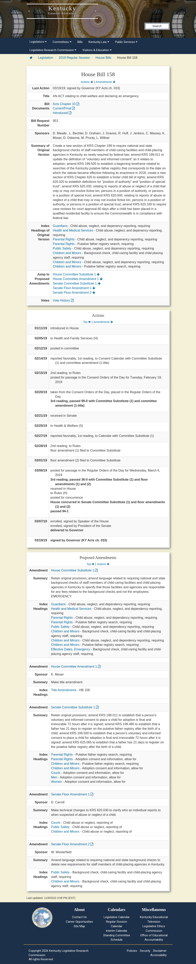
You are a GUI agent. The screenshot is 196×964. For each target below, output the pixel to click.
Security (145, 951)
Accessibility (158, 955)
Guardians (60, 226)
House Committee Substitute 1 (76, 274)
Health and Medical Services (73, 230)
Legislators (38, 42)
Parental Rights (63, 239)
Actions (87, 81)
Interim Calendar (116, 931)
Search (157, 26)
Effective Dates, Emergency (70, 649)
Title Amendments (63, 690)
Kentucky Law (99, 42)
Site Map (79, 926)
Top (87, 322)
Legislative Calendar (117, 917)
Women (56, 781)
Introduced (62, 113)
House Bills (103, 57)
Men (54, 777)
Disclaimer (160, 951)
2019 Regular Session (74, 57)
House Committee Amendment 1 (78, 279)
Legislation (45, 57)
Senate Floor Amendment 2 (74, 292)
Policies (132, 951)
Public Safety (62, 248)
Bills (80, 42)
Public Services (126, 42)
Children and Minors (67, 253)
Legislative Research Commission (53, 50)
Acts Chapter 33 (66, 104)
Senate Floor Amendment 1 (74, 288)
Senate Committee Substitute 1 (77, 283)
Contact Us (79, 917)
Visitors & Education (97, 50)
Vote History (63, 300)
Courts (55, 772)
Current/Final (64, 108)
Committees (62, 42)
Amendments (105, 81)
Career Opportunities (79, 921)
